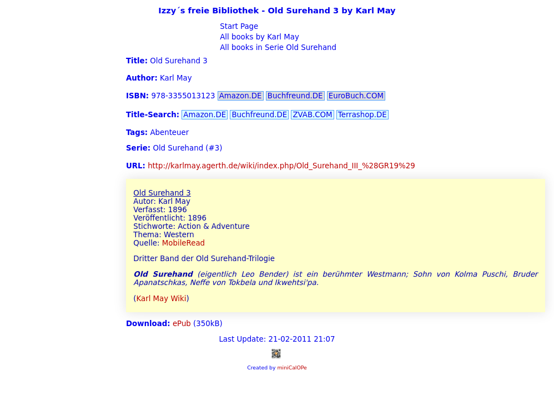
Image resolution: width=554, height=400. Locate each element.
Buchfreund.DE (295, 96)
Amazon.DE (240, 96)
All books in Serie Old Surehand (277, 47)
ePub (182, 323)
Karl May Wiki (162, 298)
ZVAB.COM (312, 115)
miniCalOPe (291, 367)
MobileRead (183, 243)
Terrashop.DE (362, 115)
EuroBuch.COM (356, 96)
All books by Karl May (258, 37)
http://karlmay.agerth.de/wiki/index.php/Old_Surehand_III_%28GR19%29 (281, 166)
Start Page (238, 26)
